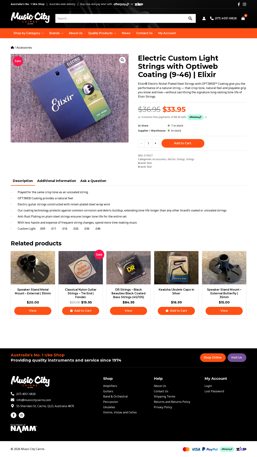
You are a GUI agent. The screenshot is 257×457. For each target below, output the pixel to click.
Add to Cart (182, 143)
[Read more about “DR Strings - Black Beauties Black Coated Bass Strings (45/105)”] (128, 311)
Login (208, 386)
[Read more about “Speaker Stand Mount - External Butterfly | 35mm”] (224, 311)
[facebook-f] (14, 415)
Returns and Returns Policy (172, 402)
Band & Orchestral (115, 396)
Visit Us (236, 357)
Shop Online (212, 357)
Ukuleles (109, 407)
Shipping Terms (164, 396)
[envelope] (31, 400)
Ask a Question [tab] (93, 181)
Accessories (24, 48)
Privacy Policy (163, 407)
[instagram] (22, 415)
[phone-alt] (23, 394)
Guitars (108, 391)
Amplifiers (110, 386)
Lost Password (214, 391)
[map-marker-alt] (42, 406)
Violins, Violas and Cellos (120, 412)
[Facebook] (239, 4)
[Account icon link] (204, 18)
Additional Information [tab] (56, 181)
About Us (160, 386)
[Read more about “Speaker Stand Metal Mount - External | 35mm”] (32, 311)
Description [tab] (23, 181)
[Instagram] (244, 4)
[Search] (190, 18)
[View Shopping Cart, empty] (243, 18)
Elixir (149, 163)
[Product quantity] (148, 143)
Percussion (110, 402)
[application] (42, 33)
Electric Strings (176, 159)
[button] (29, 33)
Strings (190, 159)
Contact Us (161, 391)
